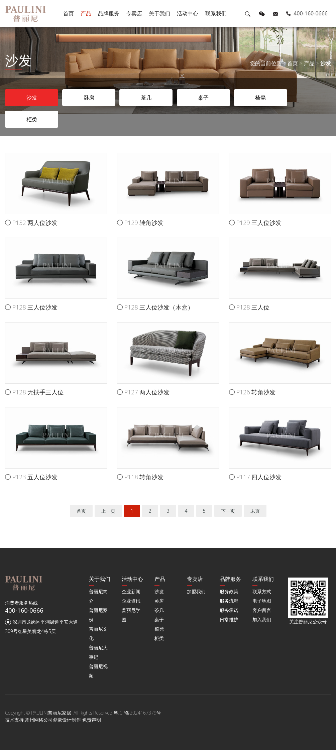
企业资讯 (131, 601)
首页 (68, 13)
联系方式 (261, 591)
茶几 (159, 610)
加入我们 (261, 619)
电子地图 (261, 601)
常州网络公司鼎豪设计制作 (53, 720)
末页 (255, 511)
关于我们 (159, 13)
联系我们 (216, 13)
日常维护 (229, 619)
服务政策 (229, 591)
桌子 (159, 619)
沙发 (325, 64)
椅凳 (159, 629)
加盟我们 (196, 591)
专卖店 (134, 13)
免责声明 (91, 720)
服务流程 (229, 601)
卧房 (159, 601)
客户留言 (261, 610)
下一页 (228, 511)
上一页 (108, 511)
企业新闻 (131, 591)
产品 (86, 13)
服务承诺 (229, 610)
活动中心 (188, 13)
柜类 (159, 638)
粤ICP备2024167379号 (137, 713)
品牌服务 (108, 13)
